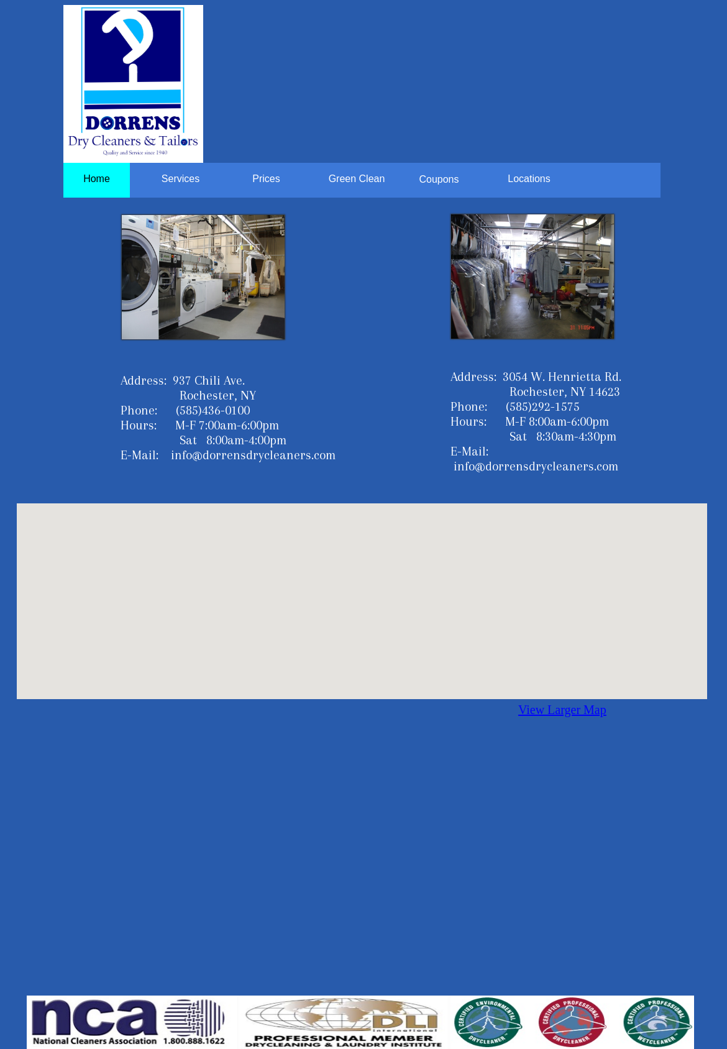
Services (180, 178)
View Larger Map (562, 710)
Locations (529, 178)
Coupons (439, 179)
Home (96, 178)
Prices (266, 178)
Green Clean (357, 178)
